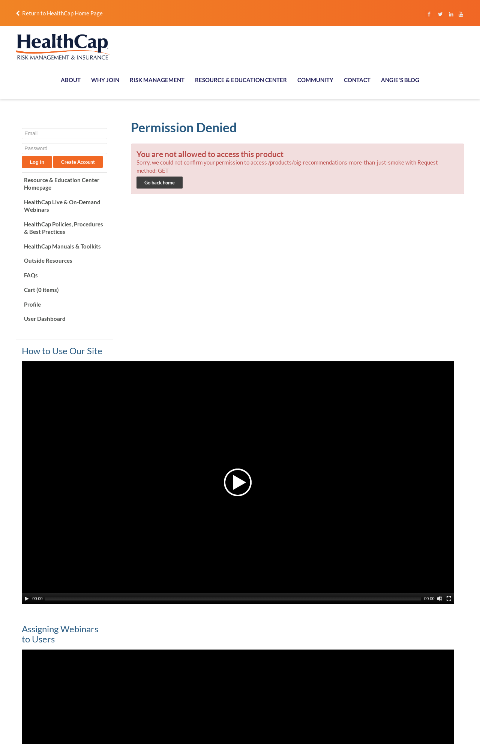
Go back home (159, 183)
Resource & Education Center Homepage (61, 184)
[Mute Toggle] (93, 404)
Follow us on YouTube (200, 666)
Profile (31, 304)
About (340, 642)
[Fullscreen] (102, 404)
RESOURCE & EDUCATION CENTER (241, 79)
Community (421, 668)
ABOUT (71, 79)
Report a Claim (424, 642)
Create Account (77, 162)
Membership (347, 651)
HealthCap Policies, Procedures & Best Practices (62, 228)
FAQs (30, 275)
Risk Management (353, 659)
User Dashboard (44, 318)
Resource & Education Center (365, 668)
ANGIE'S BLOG (400, 79)
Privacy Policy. (200, 730)
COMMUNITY (315, 79)
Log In (36, 162)
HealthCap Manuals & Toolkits (61, 246)
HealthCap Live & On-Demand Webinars (61, 206)
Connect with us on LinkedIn (207, 674)
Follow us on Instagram (202, 649)
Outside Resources (47, 260)
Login (414, 651)
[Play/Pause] (26, 404)
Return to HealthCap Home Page (58, 13)
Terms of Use (234, 730)
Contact (417, 659)
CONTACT (357, 79)
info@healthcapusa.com (40, 665)
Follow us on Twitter (198, 682)
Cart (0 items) (40, 289)
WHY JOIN (105, 79)
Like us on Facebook (198, 657)
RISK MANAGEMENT (157, 79)
